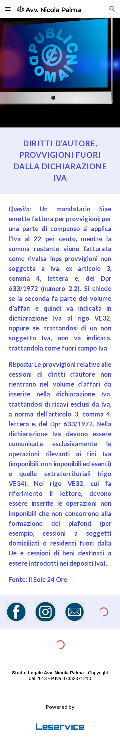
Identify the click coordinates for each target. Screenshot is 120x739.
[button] (7, 9)
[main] (60, 160)
